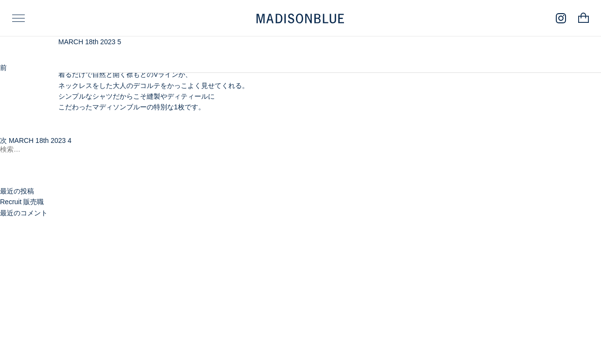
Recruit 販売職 (22, 202)
